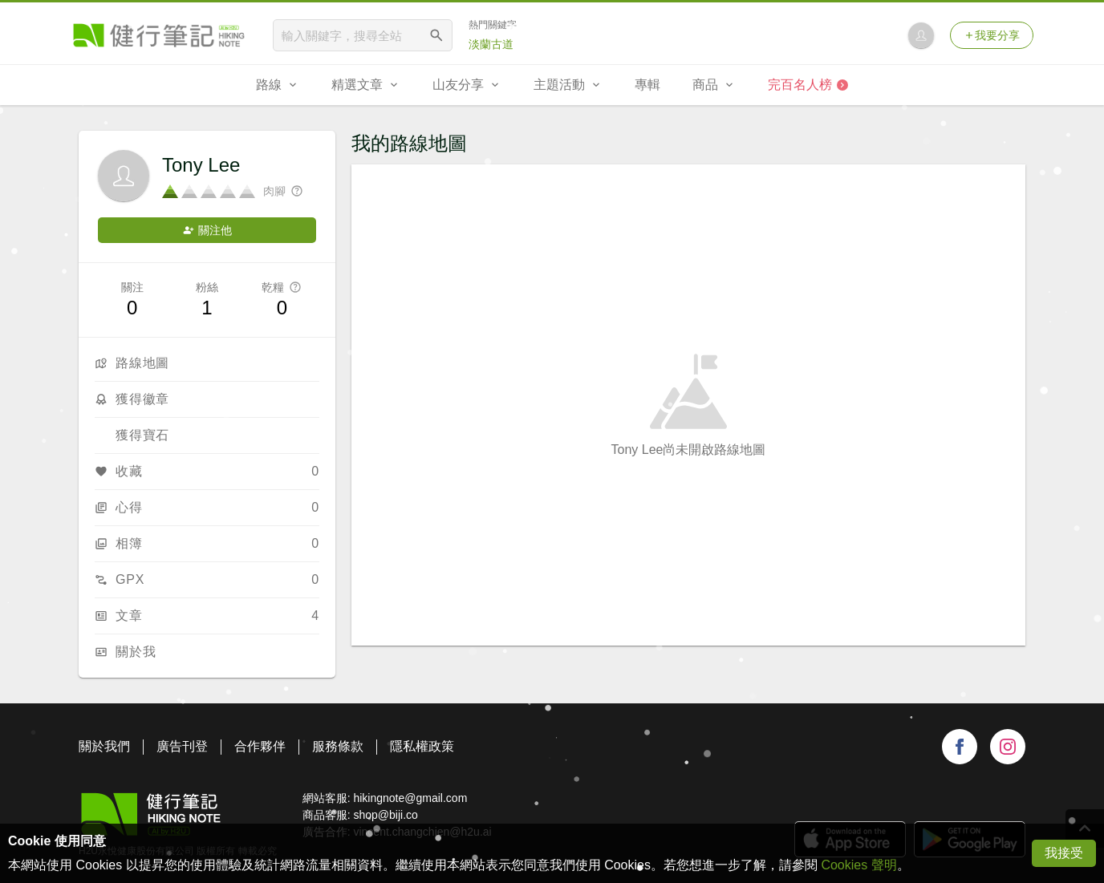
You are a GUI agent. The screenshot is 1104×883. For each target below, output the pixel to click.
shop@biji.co (385, 814)
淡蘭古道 (491, 44)
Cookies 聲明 (858, 865)
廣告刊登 (182, 746)
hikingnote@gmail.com (410, 798)
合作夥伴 (260, 746)
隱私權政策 (422, 746)
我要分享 (992, 35)
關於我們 (104, 746)
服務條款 (337, 746)
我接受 (1064, 853)
